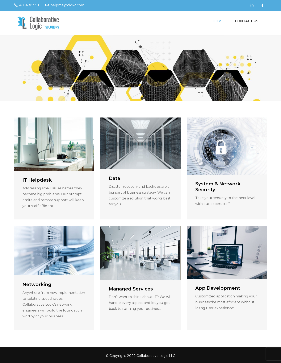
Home (218, 21)
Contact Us (247, 21)
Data (114, 178)
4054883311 (26, 5)
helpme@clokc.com (64, 5)
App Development (217, 288)
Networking (36, 284)
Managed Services (131, 289)
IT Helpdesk (37, 180)
